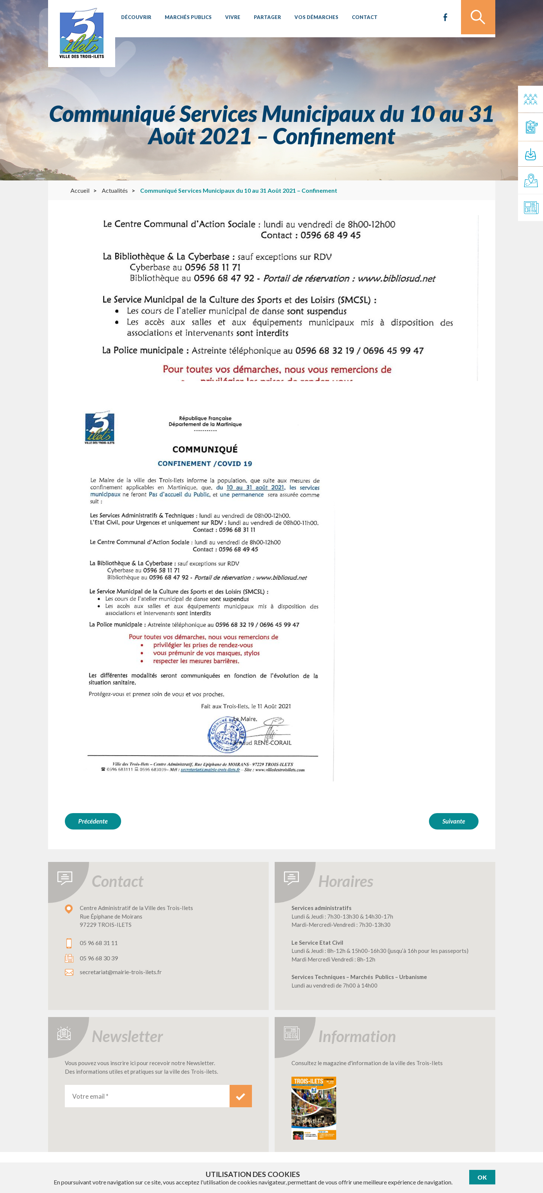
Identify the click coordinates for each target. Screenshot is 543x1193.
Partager (263, 19)
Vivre (230, 19)
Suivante (453, 821)
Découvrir (136, 19)
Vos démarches (312, 19)
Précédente (93, 821)
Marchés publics (186, 19)
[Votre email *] (147, 1095)
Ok (482, 1177)
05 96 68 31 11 (99, 941)
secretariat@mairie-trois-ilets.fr (121, 970)
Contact (359, 19)
